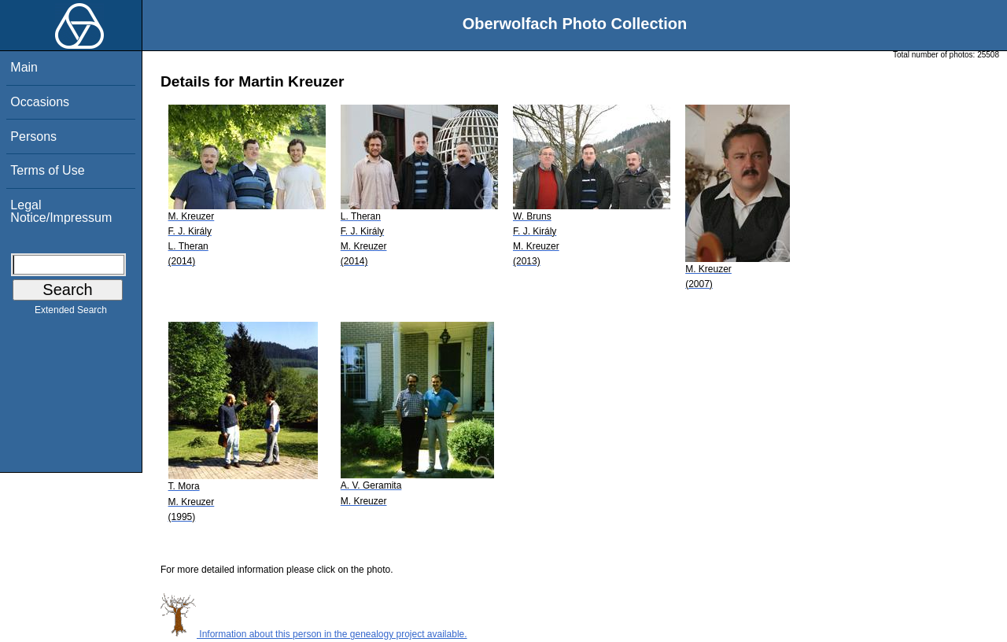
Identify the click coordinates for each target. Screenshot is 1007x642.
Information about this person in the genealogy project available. (313, 634)
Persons (33, 136)
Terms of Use (47, 170)
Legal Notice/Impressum (61, 211)
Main (24, 67)
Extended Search (71, 313)
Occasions (39, 102)
